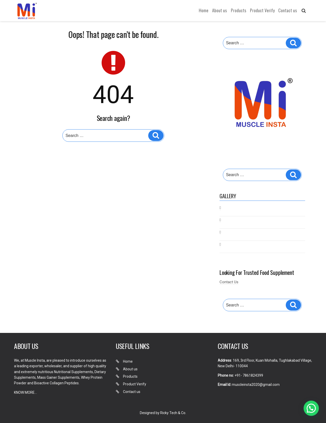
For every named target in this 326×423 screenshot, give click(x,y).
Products (239, 10)
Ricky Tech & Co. (173, 413)
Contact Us (229, 282)
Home (204, 10)
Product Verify (262, 10)
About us (219, 10)
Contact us (287, 10)
